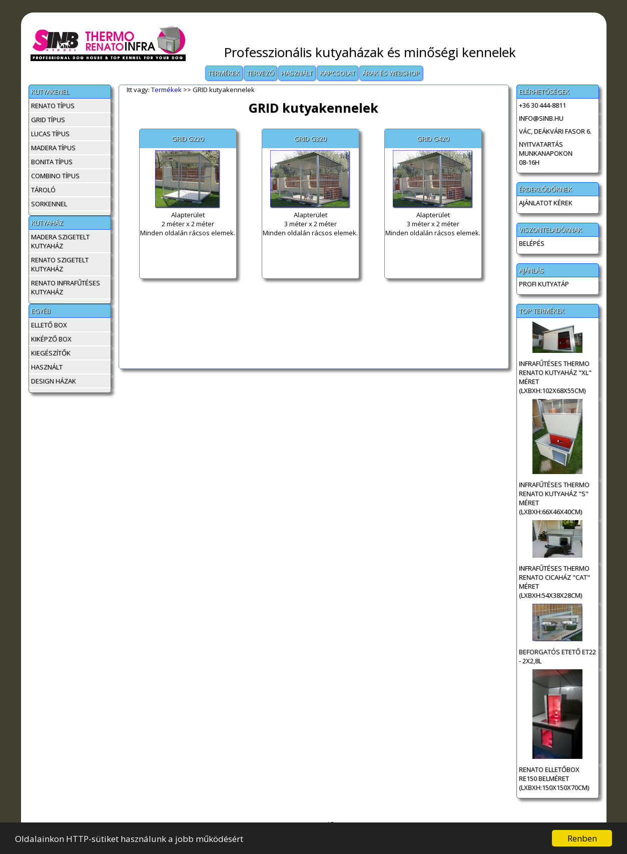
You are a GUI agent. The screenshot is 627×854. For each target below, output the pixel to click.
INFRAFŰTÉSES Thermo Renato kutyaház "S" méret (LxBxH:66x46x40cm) (554, 498)
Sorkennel (49, 203)
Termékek (224, 73)
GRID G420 (433, 138)
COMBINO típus (55, 175)
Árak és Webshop (391, 73)
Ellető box (49, 324)
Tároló (43, 189)
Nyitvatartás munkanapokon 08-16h (545, 153)
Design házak (53, 380)
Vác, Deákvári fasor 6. (555, 131)
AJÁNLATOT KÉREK (545, 202)
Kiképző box (51, 338)
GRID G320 (310, 138)
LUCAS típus (50, 133)
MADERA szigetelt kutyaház (60, 241)
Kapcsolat (337, 73)
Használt (297, 73)
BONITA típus (52, 161)
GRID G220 (188, 138)
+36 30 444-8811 (542, 105)
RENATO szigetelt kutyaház (60, 264)
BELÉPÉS (531, 243)
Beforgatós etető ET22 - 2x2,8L (557, 656)
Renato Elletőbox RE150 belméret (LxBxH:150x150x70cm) (554, 778)
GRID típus (48, 119)
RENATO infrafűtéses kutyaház (65, 287)
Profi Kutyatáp (544, 283)
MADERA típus (53, 147)
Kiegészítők (51, 352)
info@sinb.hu (541, 118)
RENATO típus (53, 105)
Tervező (260, 73)
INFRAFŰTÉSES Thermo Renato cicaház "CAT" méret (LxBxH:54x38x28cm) (554, 582)
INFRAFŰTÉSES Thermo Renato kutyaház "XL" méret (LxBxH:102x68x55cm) (555, 377)
